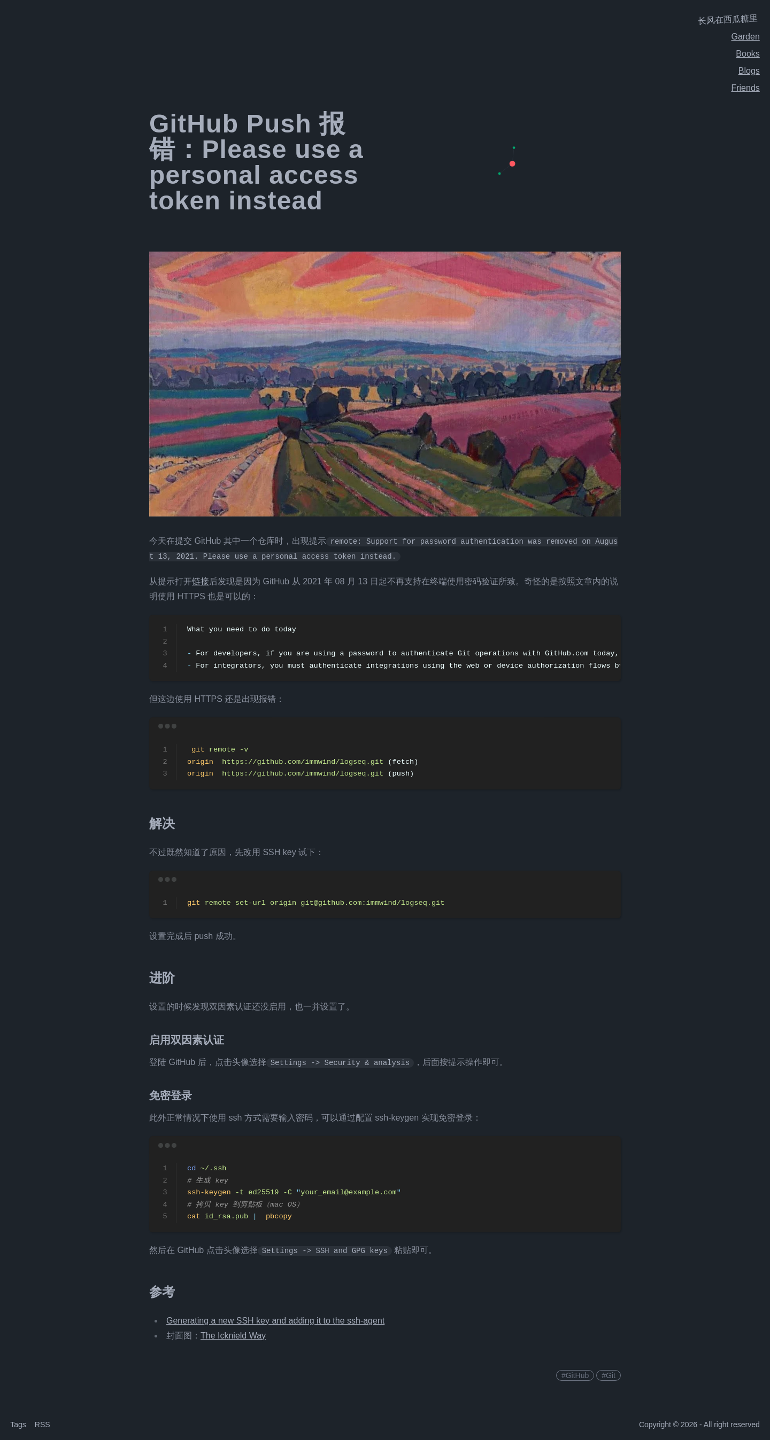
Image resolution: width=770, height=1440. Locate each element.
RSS (42, 1424)
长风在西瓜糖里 (728, 19)
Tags (18, 1424)
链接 (200, 581)
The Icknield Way (233, 1335)
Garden (745, 36)
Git (610, 1375)
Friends (745, 87)
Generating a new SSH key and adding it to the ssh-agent (275, 1320)
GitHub (577, 1375)
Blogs (749, 70)
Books (747, 53)
